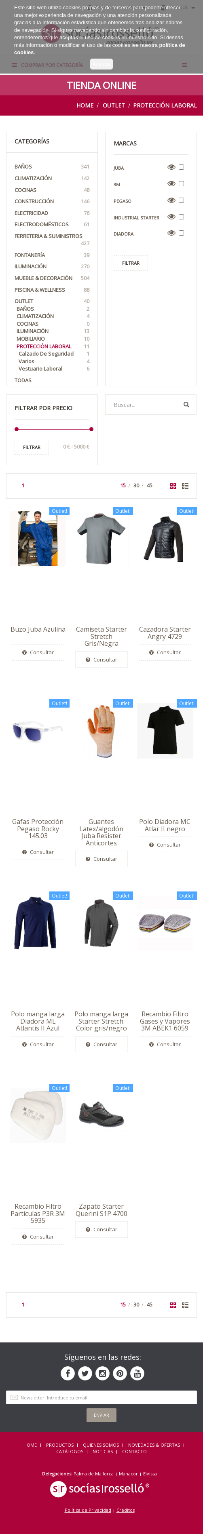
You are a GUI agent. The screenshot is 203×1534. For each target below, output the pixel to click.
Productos (60, 1445)
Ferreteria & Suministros (52, 239)
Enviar (101, 1415)
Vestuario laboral (54, 369)
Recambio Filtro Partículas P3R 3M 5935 (38, 1213)
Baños (52, 167)
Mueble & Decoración (52, 278)
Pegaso (122, 201)
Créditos (125, 1510)
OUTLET (114, 105)
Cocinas (52, 190)
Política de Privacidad (88, 1510)
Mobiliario (53, 339)
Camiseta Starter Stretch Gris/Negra (101, 636)
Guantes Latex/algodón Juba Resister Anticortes (101, 832)
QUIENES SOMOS (101, 1445)
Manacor (128, 1474)
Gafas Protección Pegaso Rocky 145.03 (37, 828)
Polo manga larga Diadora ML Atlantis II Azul (38, 1020)
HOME (30, 1445)
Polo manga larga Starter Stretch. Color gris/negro (101, 1020)
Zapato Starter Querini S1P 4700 (101, 1210)
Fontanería (52, 255)
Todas (23, 380)
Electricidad (52, 213)
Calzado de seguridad (54, 354)
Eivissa (150, 1474)
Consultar (38, 652)
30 (136, 485)
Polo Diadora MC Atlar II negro (164, 825)
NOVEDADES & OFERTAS (154, 1445)
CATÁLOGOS (69, 1451)
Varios (54, 361)
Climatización (52, 178)
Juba (119, 168)
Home (84, 105)
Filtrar (31, 447)
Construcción (52, 201)
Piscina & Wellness (52, 290)
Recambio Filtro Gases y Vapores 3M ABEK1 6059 (165, 1020)
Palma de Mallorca (94, 1474)
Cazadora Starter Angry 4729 (165, 633)
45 (149, 485)
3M (117, 184)
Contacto (134, 1451)
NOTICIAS (103, 1451)
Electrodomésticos (52, 224)
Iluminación (52, 266)
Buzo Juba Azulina (38, 629)
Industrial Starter (136, 218)
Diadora (123, 234)
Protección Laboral (165, 105)
